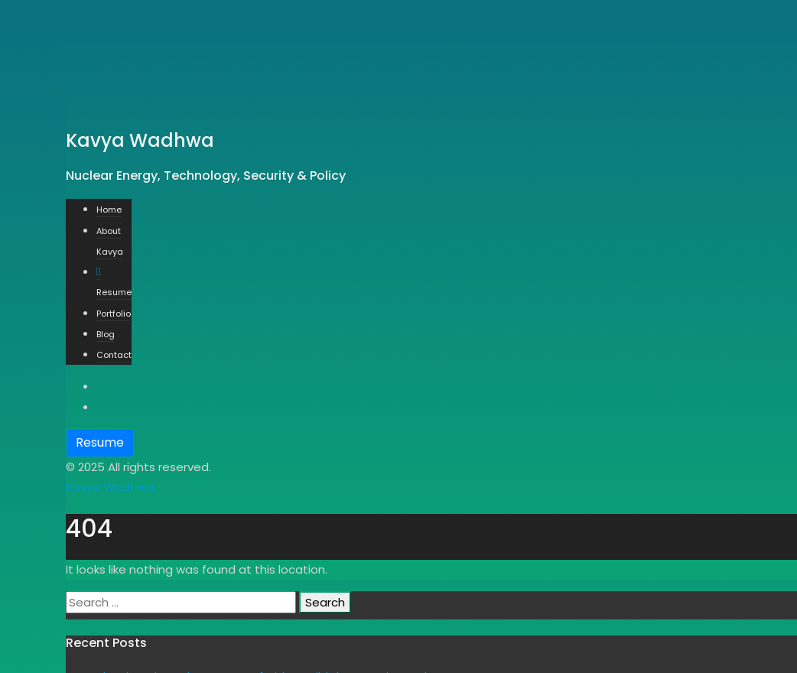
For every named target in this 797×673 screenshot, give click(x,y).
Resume (100, 442)
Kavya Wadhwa (110, 487)
